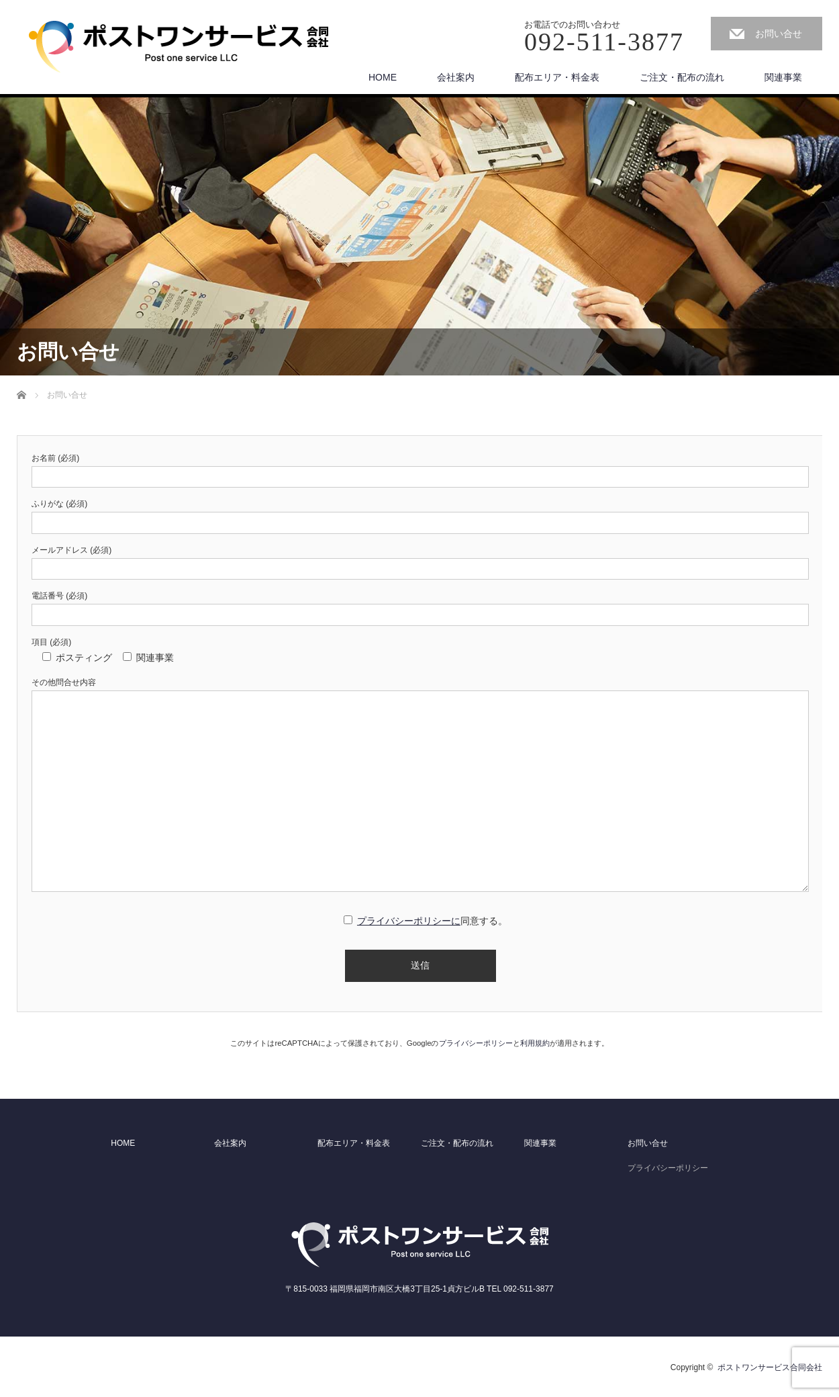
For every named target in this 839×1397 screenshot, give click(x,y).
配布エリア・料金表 (557, 77)
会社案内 (456, 77)
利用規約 (535, 1043)
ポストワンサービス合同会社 (770, 1367)
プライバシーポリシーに (408, 920)
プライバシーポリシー (476, 1043)
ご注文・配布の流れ (682, 77)
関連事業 (783, 77)
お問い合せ (778, 33)
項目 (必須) (51, 642)
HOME (382, 77)
